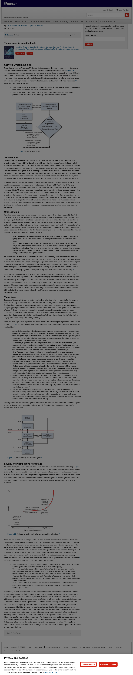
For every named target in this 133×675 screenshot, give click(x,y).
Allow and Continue (108, 664)
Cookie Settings (88, 664)
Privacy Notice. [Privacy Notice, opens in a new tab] (51, 672)
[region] (66, 664)
